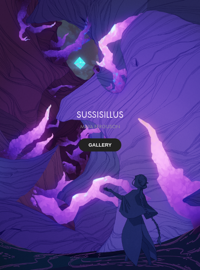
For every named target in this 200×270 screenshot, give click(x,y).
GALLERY (100, 145)
